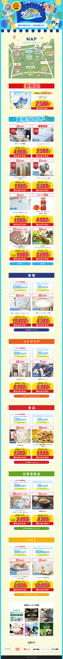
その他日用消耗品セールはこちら (31, 528)
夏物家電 (42, 264)
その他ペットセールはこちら (31, 594)
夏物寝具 (20, 264)
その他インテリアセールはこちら (31, 396)
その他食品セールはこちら (31, 462)
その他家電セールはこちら (31, 330)
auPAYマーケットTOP (31, 657)
